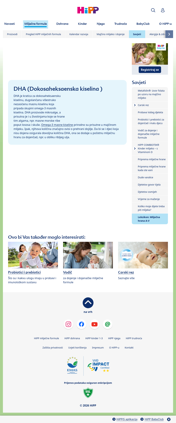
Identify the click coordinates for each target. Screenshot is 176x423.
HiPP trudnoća (134, 338)
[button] (153, 10)
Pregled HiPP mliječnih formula (43, 34)
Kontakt (129, 347)
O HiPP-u (114, 347)
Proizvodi (12, 34)
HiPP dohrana (72, 338)
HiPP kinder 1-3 (94, 338)
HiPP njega (114, 338)
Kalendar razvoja (78, 34)
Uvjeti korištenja (77, 347)
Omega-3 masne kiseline (57, 125)
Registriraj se (150, 70)
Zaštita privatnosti (52, 347)
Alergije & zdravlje (160, 34)
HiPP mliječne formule (46, 338)
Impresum (98, 347)
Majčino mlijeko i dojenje (111, 34)
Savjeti (137, 34)
